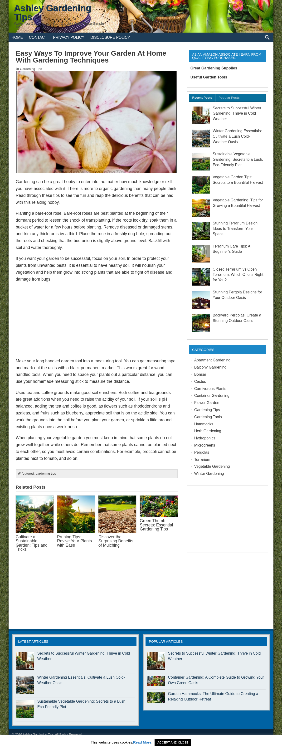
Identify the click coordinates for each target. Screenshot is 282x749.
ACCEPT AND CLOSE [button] (173, 742)
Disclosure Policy (110, 37)
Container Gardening (211, 396)
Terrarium (202, 459)
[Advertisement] (97, 320)
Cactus (200, 381)
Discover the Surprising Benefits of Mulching (115, 541)
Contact (38, 37)
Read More (142, 742)
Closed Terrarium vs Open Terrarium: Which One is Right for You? (238, 274)
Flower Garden (206, 403)
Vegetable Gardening (212, 466)
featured (28, 473)
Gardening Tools (208, 417)
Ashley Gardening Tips (38, 734)
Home (17, 37)
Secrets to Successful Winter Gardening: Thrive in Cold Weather (237, 113)
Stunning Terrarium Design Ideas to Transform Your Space (235, 228)
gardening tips (45, 473)
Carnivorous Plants (210, 389)
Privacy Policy (68, 37)
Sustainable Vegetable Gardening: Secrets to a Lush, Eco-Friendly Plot (238, 159)
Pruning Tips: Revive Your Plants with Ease (74, 541)
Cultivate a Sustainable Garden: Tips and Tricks (32, 543)
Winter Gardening (209, 474)
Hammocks (203, 424)
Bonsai (200, 374)
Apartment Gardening (212, 360)
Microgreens (204, 445)
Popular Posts (229, 97)
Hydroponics (204, 438)
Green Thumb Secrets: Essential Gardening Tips (156, 524)
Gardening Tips (31, 69)
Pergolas (201, 452)
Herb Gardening (207, 431)
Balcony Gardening (210, 367)
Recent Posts (202, 97)
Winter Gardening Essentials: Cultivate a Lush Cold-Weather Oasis (237, 136)
